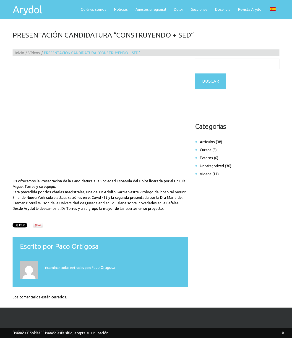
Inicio (19, 53)
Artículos (207, 142)
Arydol (27, 10)
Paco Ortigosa (77, 246)
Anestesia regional (151, 9)
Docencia (222, 9)
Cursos (205, 150)
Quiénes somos (93, 9)
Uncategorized (212, 166)
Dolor (178, 9)
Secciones (199, 9)
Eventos (206, 158)
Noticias (121, 9)
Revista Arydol (250, 9)
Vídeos (34, 53)
